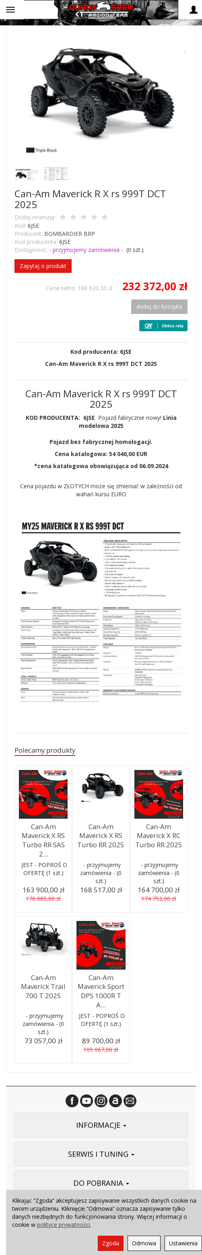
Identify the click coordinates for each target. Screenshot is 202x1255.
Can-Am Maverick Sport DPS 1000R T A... (101, 991)
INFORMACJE (101, 1125)
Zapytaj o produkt (43, 266)
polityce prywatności (63, 1224)
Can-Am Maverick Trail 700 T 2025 (43, 986)
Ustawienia (183, 1243)
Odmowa (144, 1243)
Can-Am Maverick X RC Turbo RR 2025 (158, 835)
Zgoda (110, 1243)
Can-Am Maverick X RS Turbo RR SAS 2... (43, 840)
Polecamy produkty (44, 750)
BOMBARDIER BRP (69, 233)
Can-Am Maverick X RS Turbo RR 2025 (100, 835)
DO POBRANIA (101, 1183)
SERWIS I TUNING (101, 1154)
